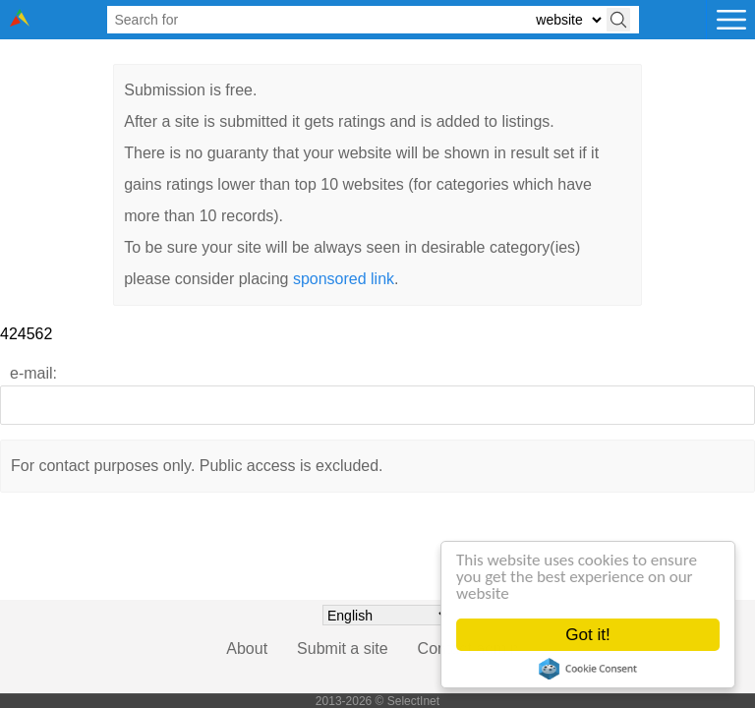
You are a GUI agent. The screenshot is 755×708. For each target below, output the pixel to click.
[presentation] (377, 581)
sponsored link (343, 278)
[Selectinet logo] (19, 21)
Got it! (588, 634)
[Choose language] (387, 615)
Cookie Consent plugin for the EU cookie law (588, 668)
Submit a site (342, 648)
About (246, 648)
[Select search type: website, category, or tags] (568, 20)
